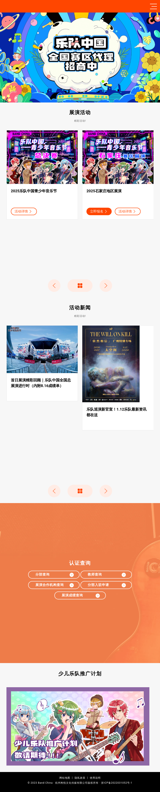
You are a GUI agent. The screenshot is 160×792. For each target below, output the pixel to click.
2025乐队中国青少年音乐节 (34, 191)
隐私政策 (80, 777)
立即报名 (99, 211)
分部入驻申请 (107, 585)
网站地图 (64, 777)
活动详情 (24, 211)
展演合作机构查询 (55, 585)
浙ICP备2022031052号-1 (116, 782)
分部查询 (55, 574)
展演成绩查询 (81, 595)
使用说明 (95, 777)
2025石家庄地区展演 (103, 191)
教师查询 (107, 574)
